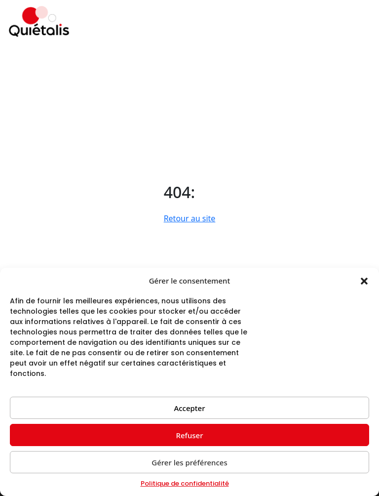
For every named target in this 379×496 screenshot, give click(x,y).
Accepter (189, 408)
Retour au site (190, 218)
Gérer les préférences (189, 462)
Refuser (189, 435)
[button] (364, 281)
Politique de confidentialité (185, 483)
